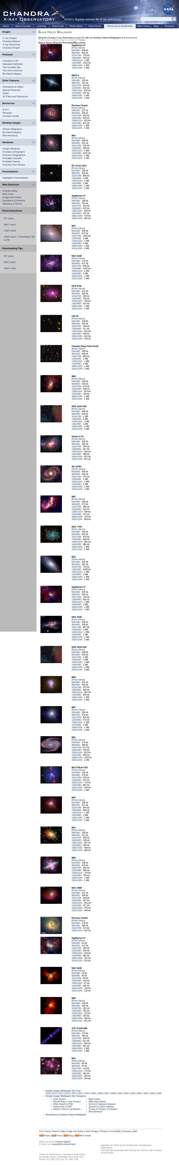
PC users (9, 218)
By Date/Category (12, 73)
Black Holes (94, 1099)
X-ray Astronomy (11, 44)
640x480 (76, 50)
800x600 (76, 53)
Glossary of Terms (12, 203)
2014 (61, 1093)
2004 (126, 1093)
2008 (100, 1093)
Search (55, 1131)
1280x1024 (77, 60)
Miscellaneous (10, 135)
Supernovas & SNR (62, 1106)
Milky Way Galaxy (97, 1101)
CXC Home (44, 1131)
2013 (67, 1093)
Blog (156, 26)
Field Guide (58, 26)
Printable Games (11, 161)
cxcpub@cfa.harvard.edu (63, 1144)
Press (59, 1135)
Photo (47, 1135)
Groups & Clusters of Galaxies (103, 1109)
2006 (113, 1093)
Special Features (11, 90)
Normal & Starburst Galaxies (102, 1104)
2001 (146, 1093)
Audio (6, 93)
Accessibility (115, 1131)
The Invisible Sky (12, 67)
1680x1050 (77, 65)
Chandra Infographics (14, 155)
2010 (87, 1093)
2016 (47, 1093)
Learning (41, 26)
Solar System (59, 1099)
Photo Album (76, 26)
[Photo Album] (78, 48)
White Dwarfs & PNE (63, 1104)
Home (6, 26)
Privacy (103, 1131)
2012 (74, 1093)
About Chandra (23, 26)
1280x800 (76, 58)
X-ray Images (10, 38)
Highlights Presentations (15, 177)
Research (170, 26)
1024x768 (76, 55)
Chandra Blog (10, 191)
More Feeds (85, 1135)
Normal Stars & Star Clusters (67, 1101)
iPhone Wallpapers (12, 129)
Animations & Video (13, 86)
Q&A (135, 1131)
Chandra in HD (10, 60)
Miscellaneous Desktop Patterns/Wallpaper (65, 1114)
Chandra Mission (11, 41)
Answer (82, 40)
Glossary (7, 112)
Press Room (94, 26)
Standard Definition (13, 64)
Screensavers (130, 38)
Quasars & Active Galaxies (101, 1106)
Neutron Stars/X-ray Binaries (67, 1109)
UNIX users (10, 230)
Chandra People (11, 47)
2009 (93, 1093)
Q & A (6, 109)
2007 (106, 1093)
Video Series (143, 26)
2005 (119, 1093)
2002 (139, 1093)
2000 (152, 1093)
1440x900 (76, 63)
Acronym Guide (11, 116)
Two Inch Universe (12, 70)
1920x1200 (77, 68)
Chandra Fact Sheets (14, 164)
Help (62, 1131)
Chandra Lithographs (14, 151)
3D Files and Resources (15, 96)
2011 (80, 1093)
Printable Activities (12, 158)
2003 (132, 1093)
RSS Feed (8, 194)
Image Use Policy (12, 197)
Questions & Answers (14, 200)
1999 (159, 1093)
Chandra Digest (62, 1141)
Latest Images (91, 1131)
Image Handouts (11, 148)
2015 (54, 1093)
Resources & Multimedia (120, 26)
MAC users (10, 224)
